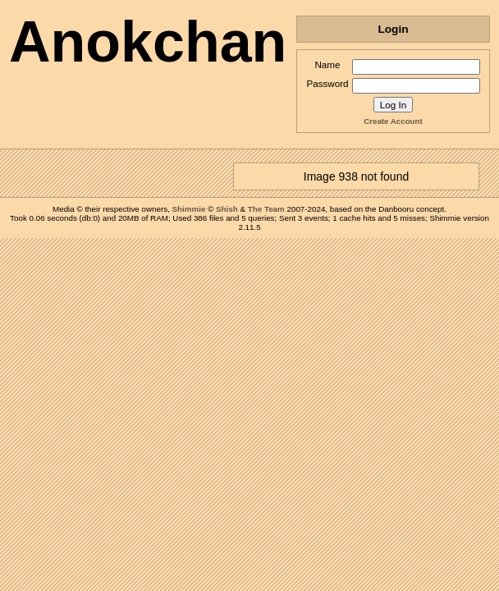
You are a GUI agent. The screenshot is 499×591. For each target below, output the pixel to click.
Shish (227, 208)
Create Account (393, 121)
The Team (266, 208)
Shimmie (189, 208)
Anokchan (147, 42)
